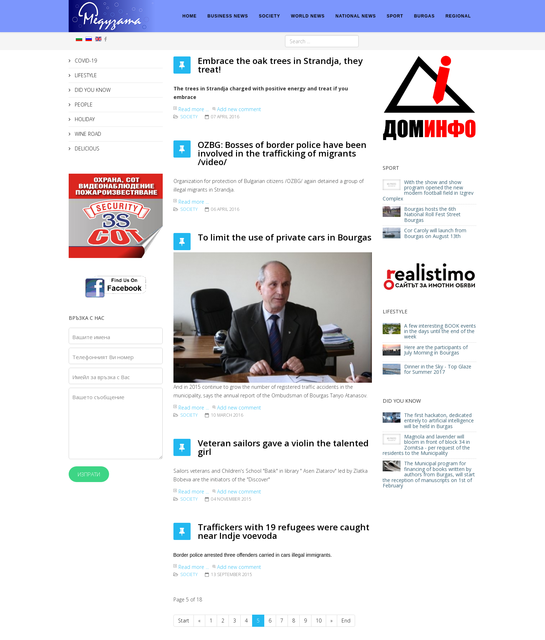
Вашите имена (91, 337)
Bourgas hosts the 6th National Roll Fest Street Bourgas (432, 214)
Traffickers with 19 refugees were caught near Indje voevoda (283, 531)
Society (189, 117)
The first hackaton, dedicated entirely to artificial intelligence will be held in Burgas (439, 421)
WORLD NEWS (308, 16)
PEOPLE (83, 104)
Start (183, 620)
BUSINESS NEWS (227, 16)
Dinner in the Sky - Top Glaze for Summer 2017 (437, 369)
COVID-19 (85, 60)
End (346, 620)
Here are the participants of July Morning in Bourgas (436, 350)
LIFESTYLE (85, 75)
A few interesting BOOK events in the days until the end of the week (440, 331)
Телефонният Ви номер (103, 357)
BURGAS (424, 16)
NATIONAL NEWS (355, 16)
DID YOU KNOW (92, 89)
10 (318, 620)
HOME (189, 16)
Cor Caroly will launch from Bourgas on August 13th (435, 233)
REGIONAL (458, 16)
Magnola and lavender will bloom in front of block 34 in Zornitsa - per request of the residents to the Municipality (426, 444)
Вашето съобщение (98, 397)
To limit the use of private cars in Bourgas (285, 237)
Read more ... (193, 109)
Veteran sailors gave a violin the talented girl (283, 447)
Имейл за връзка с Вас (101, 377)
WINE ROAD (87, 133)
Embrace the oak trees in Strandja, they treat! (280, 65)
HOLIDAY (84, 119)
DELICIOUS (86, 148)
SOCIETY (269, 16)
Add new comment (239, 109)
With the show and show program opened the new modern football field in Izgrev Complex (428, 190)
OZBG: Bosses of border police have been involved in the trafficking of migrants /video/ (282, 153)
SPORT (395, 16)
